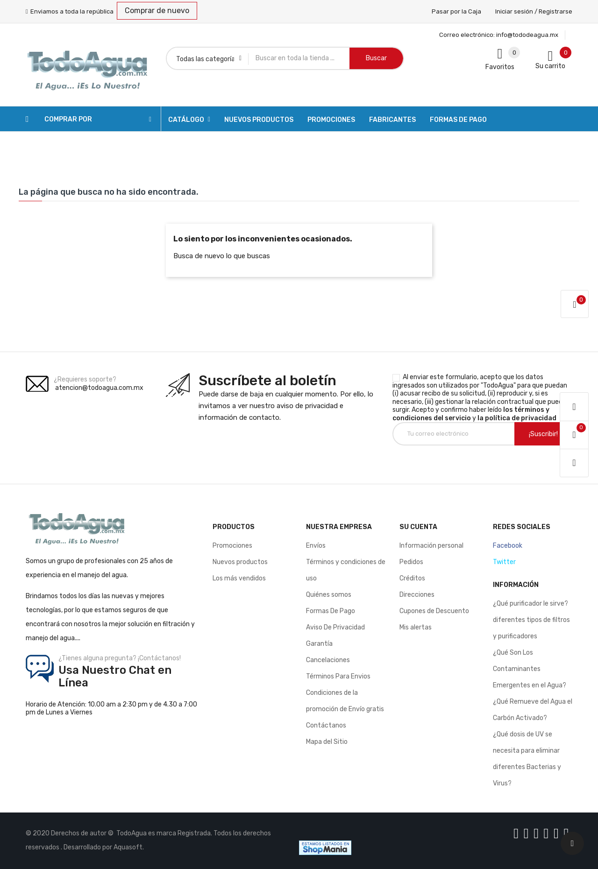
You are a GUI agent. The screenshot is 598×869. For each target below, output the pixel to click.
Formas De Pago (330, 611)
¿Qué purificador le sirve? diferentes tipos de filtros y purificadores (531, 620)
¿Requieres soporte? (85, 379)
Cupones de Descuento (434, 611)
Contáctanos (326, 725)
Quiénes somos (328, 595)
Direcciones (416, 595)
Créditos (412, 578)
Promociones (232, 546)
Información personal (431, 546)
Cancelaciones (328, 660)
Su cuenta (418, 527)
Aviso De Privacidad (335, 627)
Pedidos (411, 562)
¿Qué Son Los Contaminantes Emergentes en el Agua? (529, 669)
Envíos (316, 546)
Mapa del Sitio (327, 742)
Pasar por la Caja (456, 11)
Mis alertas (415, 627)
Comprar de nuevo (157, 10)
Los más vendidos (239, 578)
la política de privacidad (516, 418)
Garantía (319, 644)
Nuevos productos (240, 562)
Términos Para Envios (338, 676)
